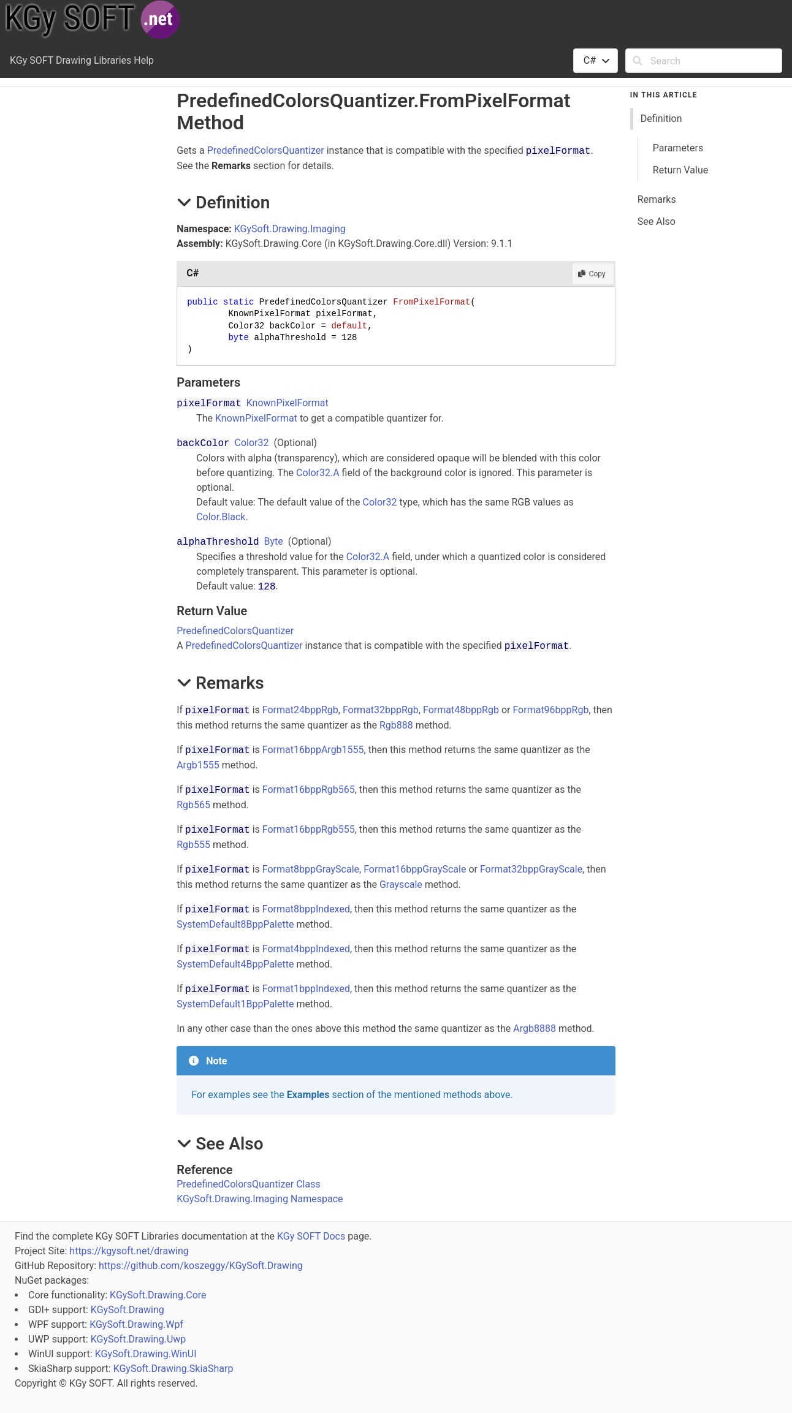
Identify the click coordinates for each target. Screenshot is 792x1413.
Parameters (678, 148)
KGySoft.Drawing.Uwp (138, 1339)
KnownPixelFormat (287, 403)
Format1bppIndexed (306, 988)
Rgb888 (396, 725)
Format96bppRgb (550, 710)
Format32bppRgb (381, 710)
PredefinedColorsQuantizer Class (249, 1184)
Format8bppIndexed (306, 909)
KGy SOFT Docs (311, 1236)
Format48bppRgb (461, 710)
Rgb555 (193, 844)
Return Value (680, 170)
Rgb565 (193, 805)
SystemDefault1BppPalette (235, 1004)
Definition (661, 118)
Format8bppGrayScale (310, 869)
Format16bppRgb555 (308, 829)
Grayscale (400, 884)
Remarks (657, 199)
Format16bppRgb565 (308, 789)
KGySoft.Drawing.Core (158, 1295)
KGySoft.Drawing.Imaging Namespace (260, 1199)
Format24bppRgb (300, 710)
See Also (657, 221)
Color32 (252, 443)
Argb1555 (198, 765)
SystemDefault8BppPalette (235, 924)
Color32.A (318, 473)
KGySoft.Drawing (127, 1310)
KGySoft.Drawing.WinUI (146, 1354)
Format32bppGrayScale (531, 869)
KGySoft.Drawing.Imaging (290, 229)
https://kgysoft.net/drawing (128, 1251)
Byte (273, 541)
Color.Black (220, 517)
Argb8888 (534, 1028)
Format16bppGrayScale (415, 869)
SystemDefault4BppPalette (235, 964)
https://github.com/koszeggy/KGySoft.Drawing (201, 1265)
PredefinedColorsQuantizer (265, 150)
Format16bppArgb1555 (313, 750)
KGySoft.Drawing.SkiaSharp (173, 1368)
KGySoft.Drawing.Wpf (136, 1324)
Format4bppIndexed (306, 949)
